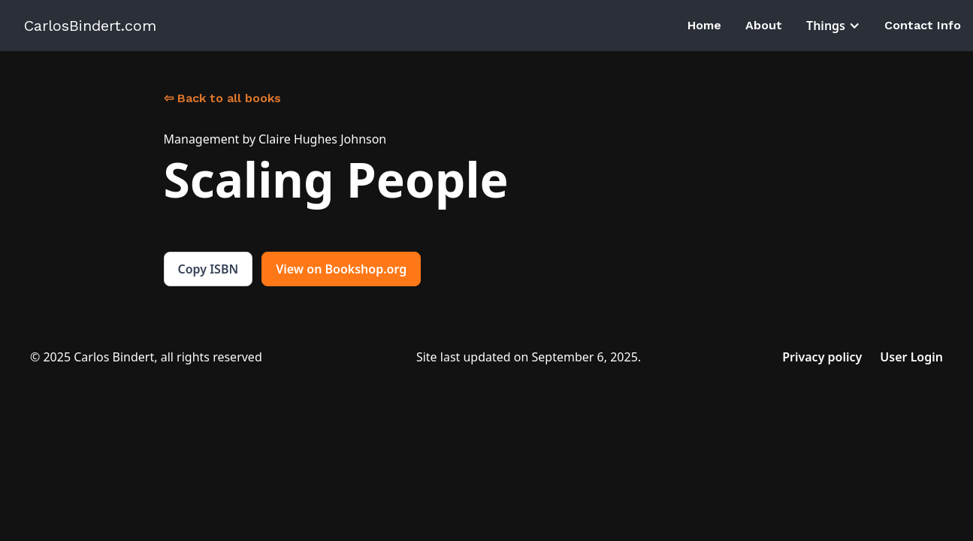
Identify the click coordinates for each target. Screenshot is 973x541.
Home (704, 25)
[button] (833, 25)
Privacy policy (822, 357)
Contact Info (922, 25)
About (763, 25)
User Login (911, 357)
